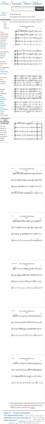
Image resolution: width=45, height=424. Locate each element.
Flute (1, 113)
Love (1, 107)
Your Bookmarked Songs (13, 415)
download (6, 28)
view (5, 24)
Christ (2, 103)
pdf (4, 22)
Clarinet (2, 56)
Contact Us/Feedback (21, 413)
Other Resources (10, 420)
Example (3, 105)
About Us (7, 413)
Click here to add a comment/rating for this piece (5, 121)
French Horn (4, 115)
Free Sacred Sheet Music (21, 3)
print (4, 26)
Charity (2, 97)
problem (18, 407)
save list (39, 22)
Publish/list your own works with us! (17, 418)
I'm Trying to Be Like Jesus (4, 71)
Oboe (2, 58)
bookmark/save (23, 20)
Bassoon (3, 54)
